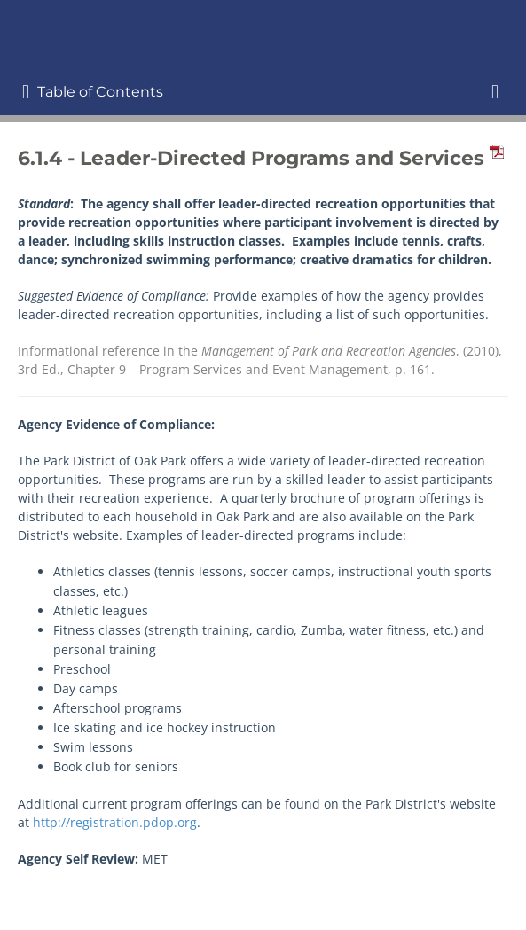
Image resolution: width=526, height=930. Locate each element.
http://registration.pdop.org (115, 822)
